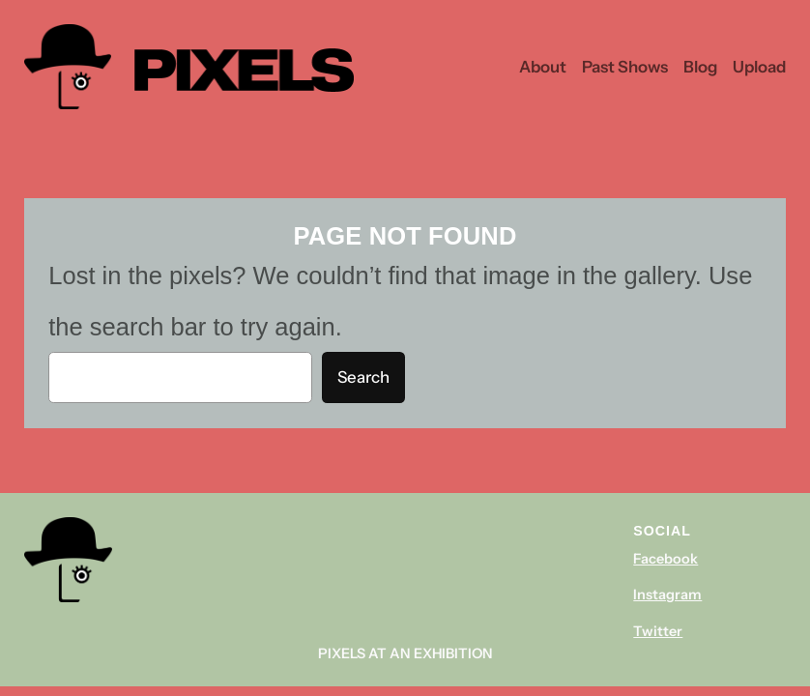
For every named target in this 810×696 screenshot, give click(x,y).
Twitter (657, 631)
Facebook (665, 558)
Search (363, 377)
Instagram (667, 594)
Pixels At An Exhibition (405, 653)
